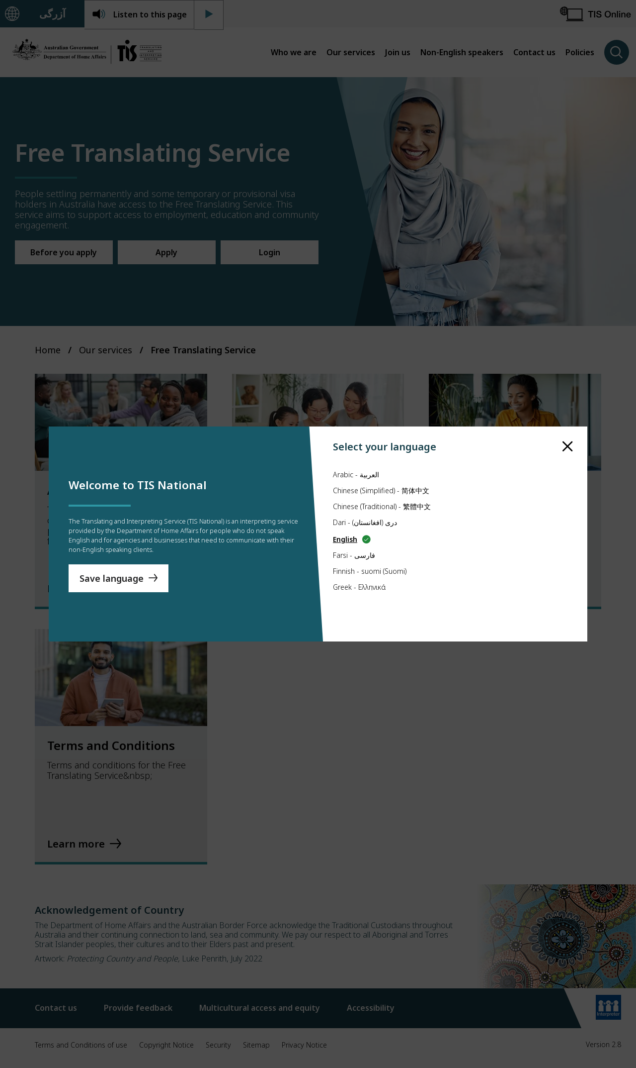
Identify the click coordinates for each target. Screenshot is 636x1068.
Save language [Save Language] (112, 583)
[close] (568, 427)
